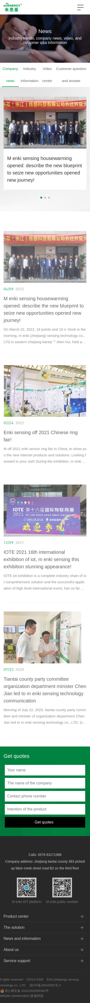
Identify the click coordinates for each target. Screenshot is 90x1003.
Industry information (29, 75)
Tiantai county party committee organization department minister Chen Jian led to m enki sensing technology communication (45, 696)
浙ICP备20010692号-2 (38, 985)
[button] (41, 198)
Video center (47, 75)
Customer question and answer (71, 75)
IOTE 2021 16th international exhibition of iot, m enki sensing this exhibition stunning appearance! (41, 566)
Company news (10, 75)
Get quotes (44, 822)
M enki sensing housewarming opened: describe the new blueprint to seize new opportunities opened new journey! (44, 169)
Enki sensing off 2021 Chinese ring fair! (41, 443)
